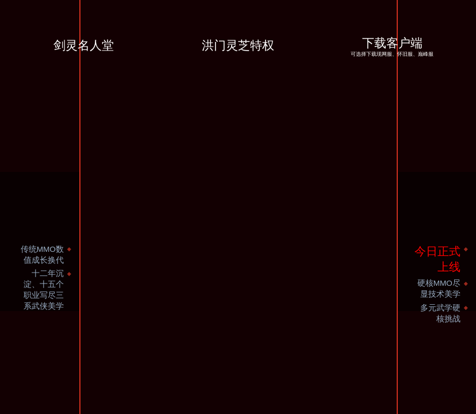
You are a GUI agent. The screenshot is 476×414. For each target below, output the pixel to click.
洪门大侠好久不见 (297, 80)
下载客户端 (392, 48)
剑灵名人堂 (83, 45)
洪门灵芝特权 (238, 45)
